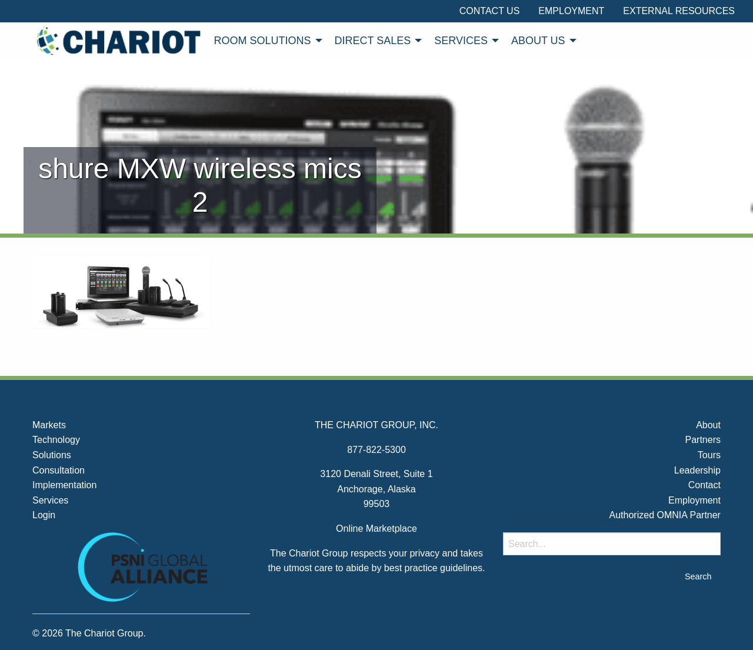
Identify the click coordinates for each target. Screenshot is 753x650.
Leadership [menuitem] (697, 470)
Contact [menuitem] (704, 485)
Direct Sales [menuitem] (373, 40)
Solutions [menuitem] (51, 455)
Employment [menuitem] (571, 11)
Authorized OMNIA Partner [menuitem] (665, 515)
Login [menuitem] (43, 515)
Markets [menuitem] (49, 425)
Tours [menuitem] (709, 455)
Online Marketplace (376, 529)
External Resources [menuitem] (679, 11)
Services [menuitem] (461, 40)
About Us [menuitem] (538, 40)
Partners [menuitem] (702, 440)
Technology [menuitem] (56, 440)
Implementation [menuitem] (64, 485)
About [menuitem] (708, 425)
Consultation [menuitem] (58, 470)
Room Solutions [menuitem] (262, 40)
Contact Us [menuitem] (489, 11)
